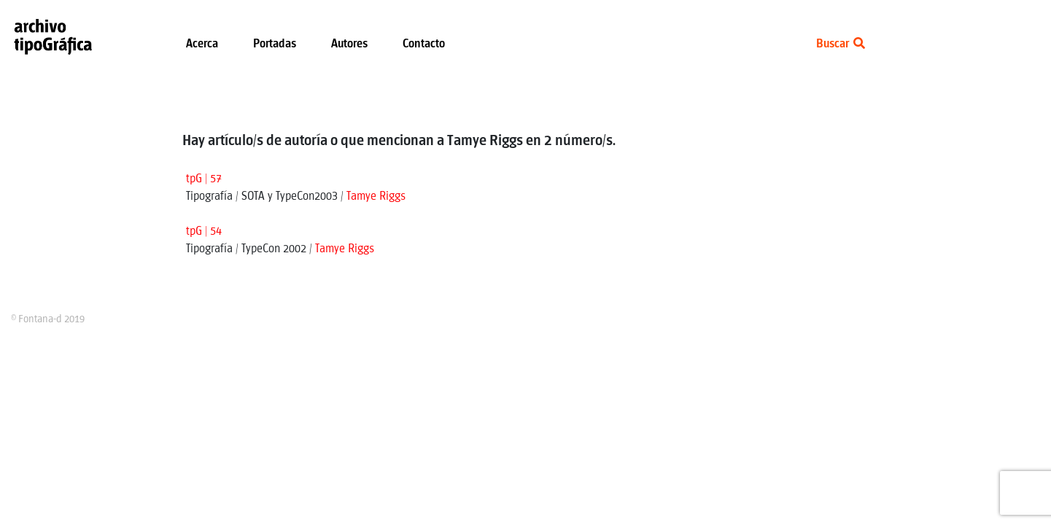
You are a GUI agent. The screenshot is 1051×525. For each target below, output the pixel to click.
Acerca (202, 44)
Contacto (424, 44)
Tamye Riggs (376, 196)
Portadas (274, 44)
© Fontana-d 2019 (48, 319)
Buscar (840, 44)
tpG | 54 (204, 231)
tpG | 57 (204, 179)
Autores (349, 44)
